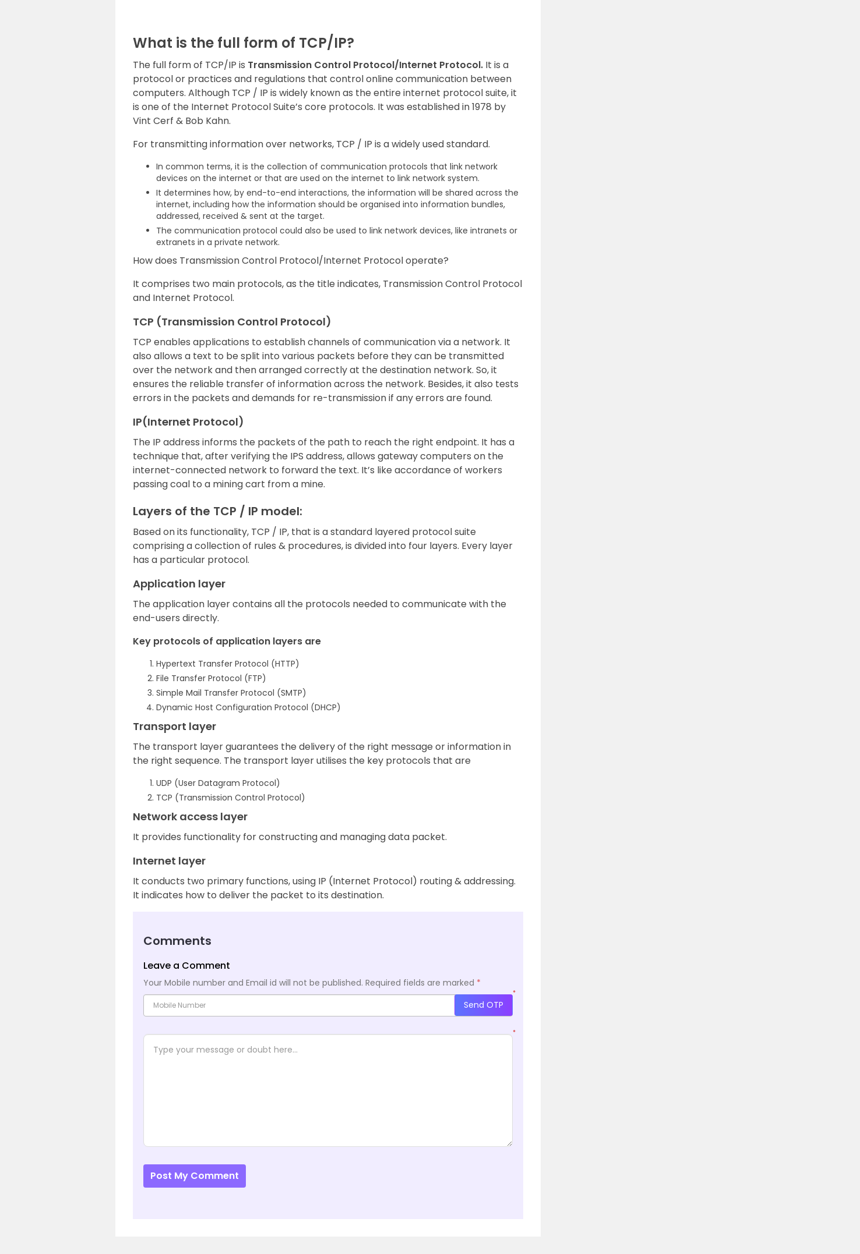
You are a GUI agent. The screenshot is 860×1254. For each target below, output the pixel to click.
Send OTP (483, 1005)
